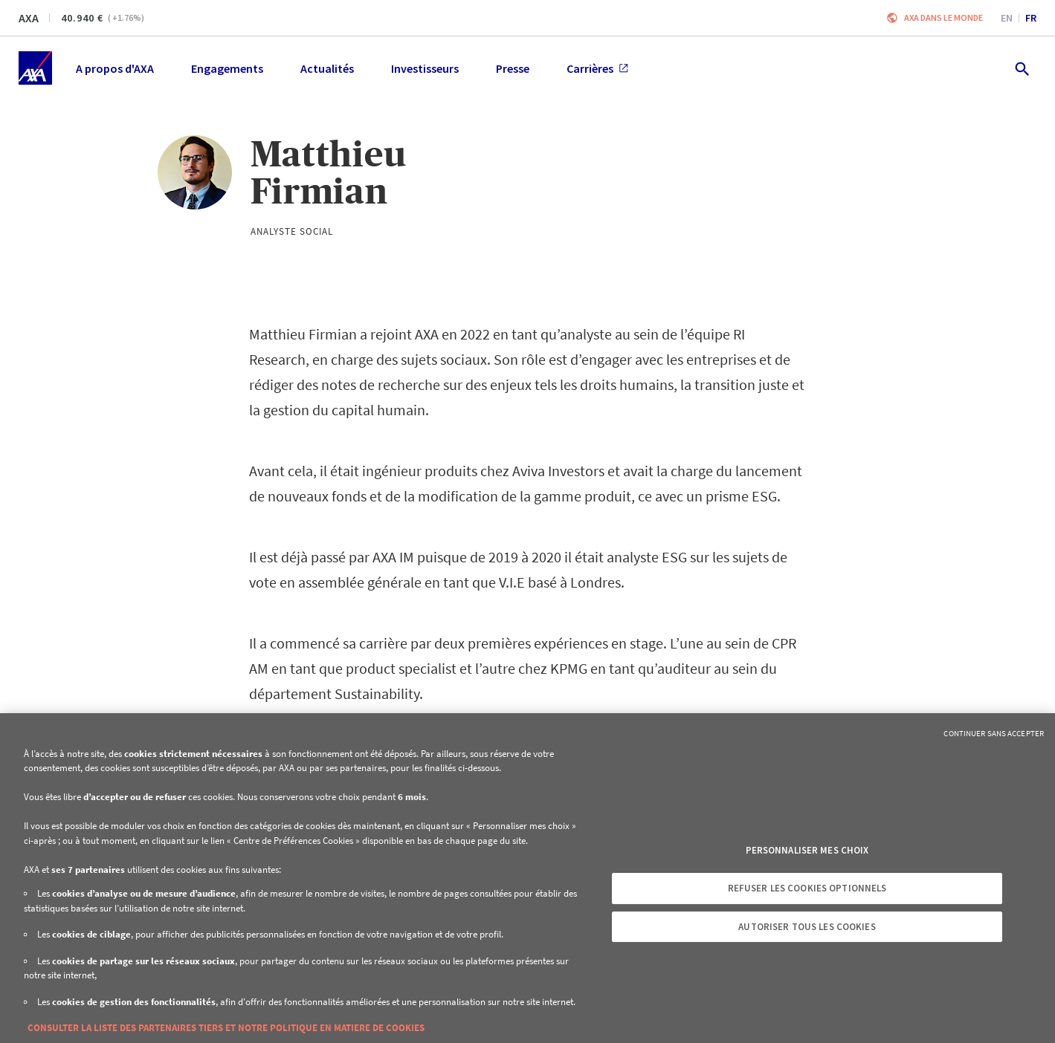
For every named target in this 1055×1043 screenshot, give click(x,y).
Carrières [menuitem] (597, 68)
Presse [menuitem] (512, 68)
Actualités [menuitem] (327, 68)
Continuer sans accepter (993, 733)
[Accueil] (35, 68)
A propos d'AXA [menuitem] (115, 68)
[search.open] (1021, 68)
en (1007, 18)
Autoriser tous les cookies (806, 926)
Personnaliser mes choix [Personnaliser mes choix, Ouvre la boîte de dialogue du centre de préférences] (807, 850)
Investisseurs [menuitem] (425, 68)
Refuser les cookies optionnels (807, 888)
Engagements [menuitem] (227, 68)
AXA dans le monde (943, 17)
